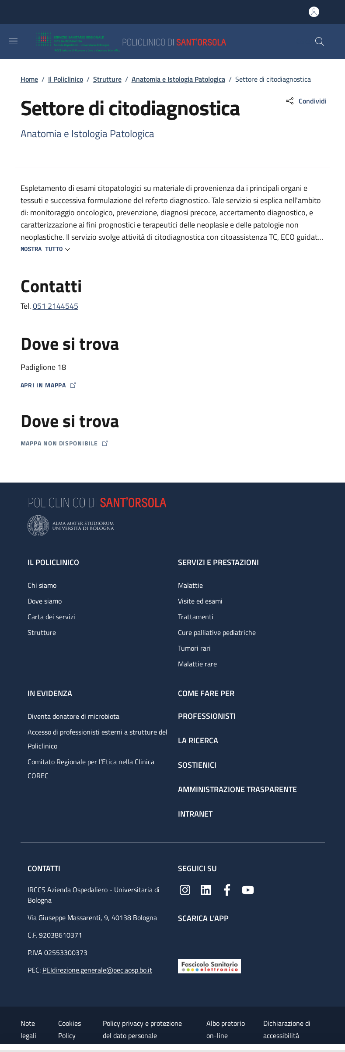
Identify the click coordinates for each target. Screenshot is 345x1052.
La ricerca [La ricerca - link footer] (198, 740)
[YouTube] (248, 889)
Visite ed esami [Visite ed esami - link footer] (200, 601)
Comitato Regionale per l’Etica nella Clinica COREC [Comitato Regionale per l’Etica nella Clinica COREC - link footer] (91, 768)
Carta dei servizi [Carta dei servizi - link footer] (51, 616)
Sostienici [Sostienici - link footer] (197, 765)
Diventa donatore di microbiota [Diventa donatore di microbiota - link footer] (73, 716)
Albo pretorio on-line (225, 1029)
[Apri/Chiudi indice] (4, 1048)
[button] (319, 41)
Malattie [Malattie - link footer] (190, 585)
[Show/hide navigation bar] (13, 41)
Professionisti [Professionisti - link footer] (207, 716)
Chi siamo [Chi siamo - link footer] (42, 585)
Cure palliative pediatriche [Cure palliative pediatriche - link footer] (217, 632)
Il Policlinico (65, 79)
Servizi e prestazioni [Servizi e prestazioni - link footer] (218, 562)
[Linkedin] (206, 889)
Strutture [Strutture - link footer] (42, 632)
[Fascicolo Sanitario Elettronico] (209, 965)
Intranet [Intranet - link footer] (195, 814)
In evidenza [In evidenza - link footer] (50, 693)
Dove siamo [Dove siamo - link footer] (45, 601)
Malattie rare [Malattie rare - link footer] (197, 664)
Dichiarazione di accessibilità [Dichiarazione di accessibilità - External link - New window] (286, 1029)
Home (29, 79)
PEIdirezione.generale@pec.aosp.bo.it (97, 970)
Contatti (45, 868)
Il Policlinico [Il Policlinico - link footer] (53, 562)
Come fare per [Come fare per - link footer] (206, 693)
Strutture (107, 79)
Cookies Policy (69, 1029)
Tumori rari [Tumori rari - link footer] (194, 648)
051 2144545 (55, 306)
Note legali (28, 1029)
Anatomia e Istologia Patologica (178, 79)
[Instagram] (185, 889)
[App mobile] (185, 939)
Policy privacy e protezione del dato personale (142, 1029)
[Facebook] (227, 889)
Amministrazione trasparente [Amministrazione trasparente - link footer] (237, 789)
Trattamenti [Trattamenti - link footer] (195, 616)
